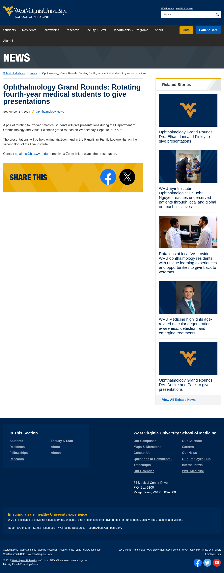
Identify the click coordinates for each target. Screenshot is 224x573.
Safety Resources (44, 527)
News (16, 57)
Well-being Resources (71, 527)
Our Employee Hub (196, 459)
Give (186, 30)
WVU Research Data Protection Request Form (27, 554)
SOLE (217, 549)
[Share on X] (127, 177)
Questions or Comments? (153, 459)
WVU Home (167, 8)
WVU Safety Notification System (164, 549)
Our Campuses (145, 441)
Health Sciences (184, 8)
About (159, 30)
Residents (29, 30)
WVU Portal (125, 549)
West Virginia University (24, 560)
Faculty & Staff (95, 30)
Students (9, 30)
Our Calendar (144, 471)
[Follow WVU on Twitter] (207, 563)
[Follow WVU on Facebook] (198, 563)
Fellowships (50, 30)
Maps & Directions (147, 447)
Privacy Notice (66, 549)
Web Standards (28, 549)
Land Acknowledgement (88, 549)
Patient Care (208, 30)
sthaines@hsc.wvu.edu (31, 153)
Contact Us (142, 452)
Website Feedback (47, 549)
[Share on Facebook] (108, 177)
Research (72, 30)
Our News (189, 452)
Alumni (8, 40)
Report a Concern (19, 527)
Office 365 (207, 549)
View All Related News (179, 399)
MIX (198, 549)
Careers (188, 447)
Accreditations (10, 549)
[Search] (217, 14)
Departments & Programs (130, 30)
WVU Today (188, 549)
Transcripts (142, 465)
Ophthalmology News (50, 111)
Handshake (139, 549)
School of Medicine (14, 73)
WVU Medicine (193, 471)
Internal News (192, 465)
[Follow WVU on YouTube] (217, 563)
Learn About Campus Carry (105, 527)
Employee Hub (213, 554)
